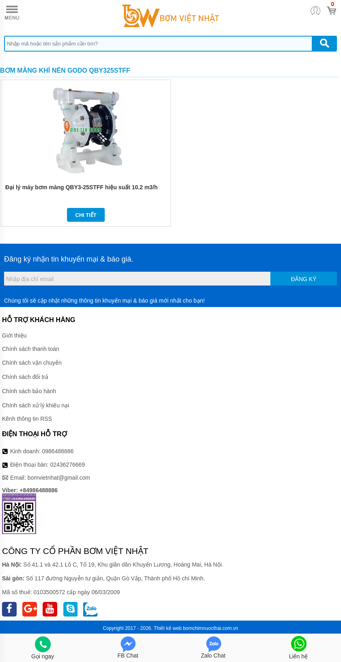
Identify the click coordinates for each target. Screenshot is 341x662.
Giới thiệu (14, 335)
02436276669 (67, 464)
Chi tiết (86, 215)
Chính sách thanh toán (30, 349)
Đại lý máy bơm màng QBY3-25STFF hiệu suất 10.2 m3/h (81, 187)
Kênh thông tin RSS (27, 418)
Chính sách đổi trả (25, 377)
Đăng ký (303, 279)
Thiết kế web (168, 628)
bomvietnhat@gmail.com (59, 477)
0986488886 (58, 451)
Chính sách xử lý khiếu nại (35, 405)
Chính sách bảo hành (29, 391)
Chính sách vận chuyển (32, 362)
